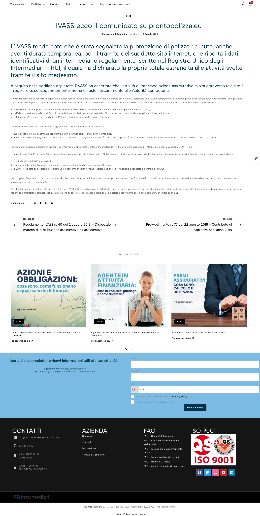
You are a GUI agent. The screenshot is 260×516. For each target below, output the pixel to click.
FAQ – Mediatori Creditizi (157, 461)
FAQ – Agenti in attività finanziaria (162, 457)
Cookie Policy (137, 514)
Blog (101, 4)
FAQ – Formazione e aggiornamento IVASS (163, 451)
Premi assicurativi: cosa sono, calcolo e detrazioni (198, 332)
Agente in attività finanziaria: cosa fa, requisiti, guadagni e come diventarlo (125, 334)
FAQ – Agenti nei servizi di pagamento (164, 466)
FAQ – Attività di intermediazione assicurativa (161, 442)
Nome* (134, 358)
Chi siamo (87, 436)
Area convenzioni (119, 4)
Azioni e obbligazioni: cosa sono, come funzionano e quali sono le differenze (45, 334)
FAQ (67, 4)
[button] (126, 349)
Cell (133, 384)
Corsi (53, 4)
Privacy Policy (179, 396)
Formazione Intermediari (115, 34)
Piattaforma (38, 4)
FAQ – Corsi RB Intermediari (159, 436)
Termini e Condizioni (93, 454)
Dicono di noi (86, 4)
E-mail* (135, 371)
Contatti (86, 442)
